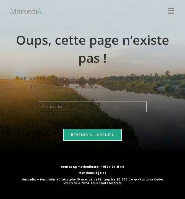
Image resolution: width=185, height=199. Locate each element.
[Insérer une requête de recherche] (93, 106)
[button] (171, 11)
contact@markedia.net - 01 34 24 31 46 (92, 167)
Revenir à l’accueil (92, 134)
